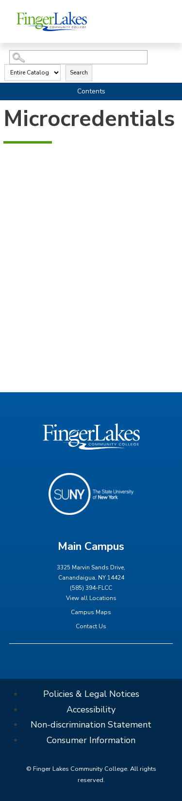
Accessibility (91, 709)
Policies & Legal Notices (91, 694)
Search (79, 72)
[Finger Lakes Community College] (52, 21)
